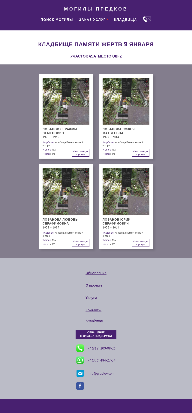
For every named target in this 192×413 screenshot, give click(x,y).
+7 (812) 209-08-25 (96, 348)
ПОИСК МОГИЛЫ (57, 19)
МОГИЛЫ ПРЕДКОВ (96, 9)
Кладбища (94, 320)
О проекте (94, 285)
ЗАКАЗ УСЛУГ (92, 19)
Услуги (91, 298)
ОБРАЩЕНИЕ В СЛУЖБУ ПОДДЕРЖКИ (96, 334)
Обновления (96, 273)
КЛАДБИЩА (125, 19)
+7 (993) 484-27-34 (96, 360)
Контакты (93, 310)
